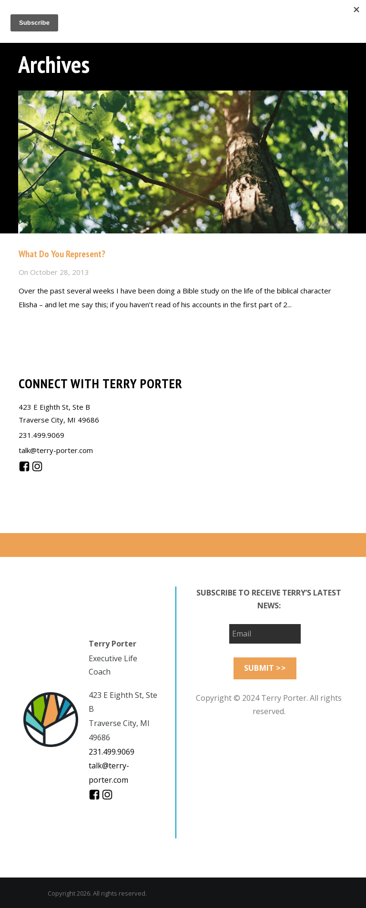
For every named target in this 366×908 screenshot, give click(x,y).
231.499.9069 (41, 435)
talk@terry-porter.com (56, 450)
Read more (37, 325)
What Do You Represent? (62, 254)
